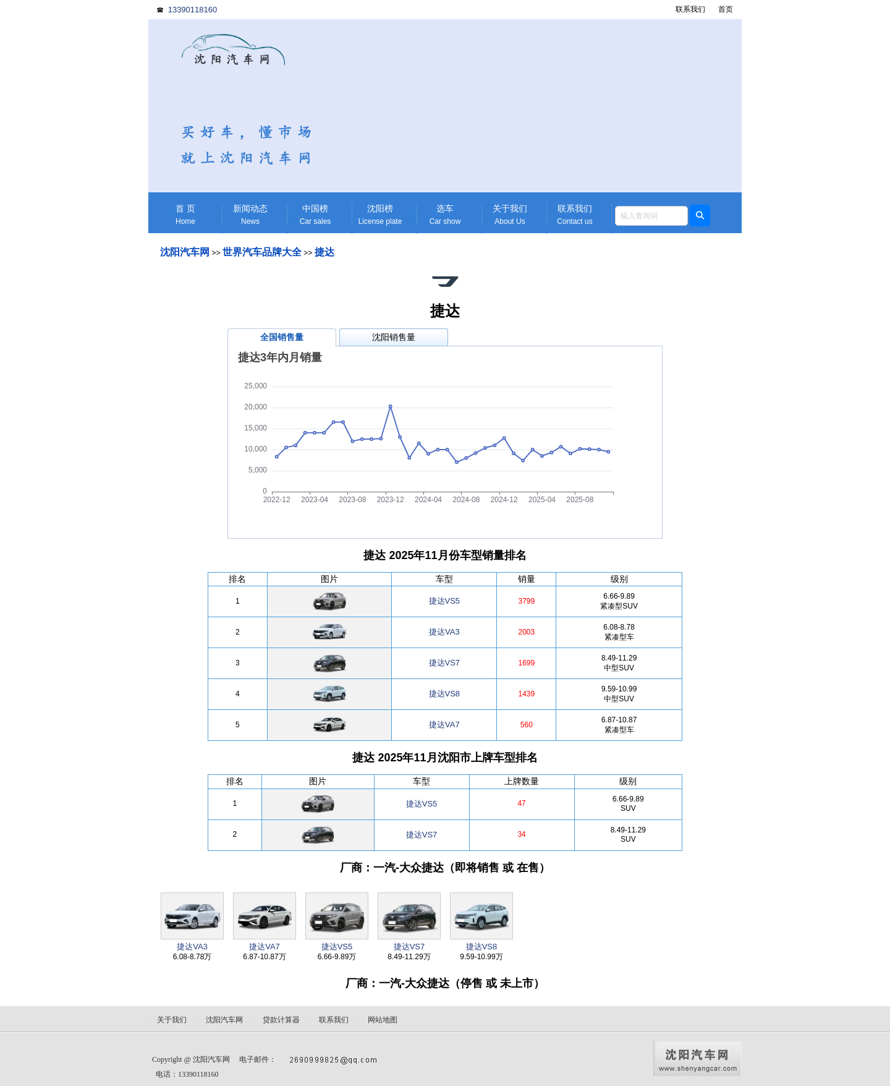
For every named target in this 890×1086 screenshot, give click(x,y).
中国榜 (315, 215)
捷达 (324, 252)
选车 (445, 215)
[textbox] (651, 216)
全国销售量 (281, 337)
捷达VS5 (444, 600)
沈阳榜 (380, 215)
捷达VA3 (444, 631)
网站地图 (382, 1019)
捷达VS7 (444, 662)
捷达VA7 (444, 724)
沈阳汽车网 (185, 252)
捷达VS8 (444, 693)
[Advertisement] (541, 105)
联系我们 (690, 9)
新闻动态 (250, 215)
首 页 (185, 215)
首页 (725, 9)
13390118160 (193, 9)
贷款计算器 (281, 1019)
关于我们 (510, 215)
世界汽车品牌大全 (262, 252)
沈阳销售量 (393, 337)
